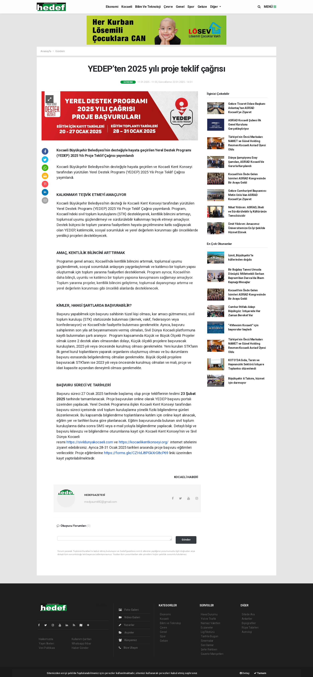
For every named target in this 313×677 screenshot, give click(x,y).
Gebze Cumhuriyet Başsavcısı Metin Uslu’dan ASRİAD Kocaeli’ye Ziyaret (247, 195)
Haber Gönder (80, 647)
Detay (245, 673)
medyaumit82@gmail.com (100, 501)
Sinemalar (207, 640)
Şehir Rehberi (209, 649)
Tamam (260, 673)
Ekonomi (112, 7)
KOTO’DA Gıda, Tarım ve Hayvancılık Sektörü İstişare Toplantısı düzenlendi (246, 364)
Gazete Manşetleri (212, 653)
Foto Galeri (129, 609)
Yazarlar (127, 625)
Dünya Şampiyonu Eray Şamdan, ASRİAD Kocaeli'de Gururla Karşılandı (246, 162)
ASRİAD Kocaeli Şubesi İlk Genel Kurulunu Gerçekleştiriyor (244, 124)
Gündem (60, 51)
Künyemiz (128, 640)
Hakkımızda (46, 639)
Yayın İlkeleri (46, 643)
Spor (190, 7)
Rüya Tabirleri (250, 627)
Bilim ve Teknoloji (147, 7)
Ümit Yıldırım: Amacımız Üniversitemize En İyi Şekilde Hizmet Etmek (246, 228)
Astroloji (247, 632)
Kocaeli (126, 7)
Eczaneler (207, 627)
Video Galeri (129, 617)
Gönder (186, 539)
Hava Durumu (209, 614)
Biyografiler (249, 623)
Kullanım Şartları (81, 639)
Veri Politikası (47, 647)
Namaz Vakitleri (210, 623)
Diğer (214, 7)
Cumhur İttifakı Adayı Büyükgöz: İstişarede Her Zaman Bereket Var (244, 311)
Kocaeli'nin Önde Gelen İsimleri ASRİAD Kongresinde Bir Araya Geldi (247, 178)
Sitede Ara (248, 614)
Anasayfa (46, 51)
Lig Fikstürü (208, 632)
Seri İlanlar (207, 645)
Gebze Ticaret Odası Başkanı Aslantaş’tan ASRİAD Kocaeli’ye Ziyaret (246, 108)
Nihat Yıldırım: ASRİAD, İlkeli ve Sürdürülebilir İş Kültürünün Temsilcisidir (247, 211)
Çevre (168, 7)
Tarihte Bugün (209, 636)
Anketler (247, 618)
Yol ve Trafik (208, 618)
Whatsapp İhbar (81, 643)
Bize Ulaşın (128, 647)
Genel (180, 7)
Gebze (202, 7)
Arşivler (126, 632)
